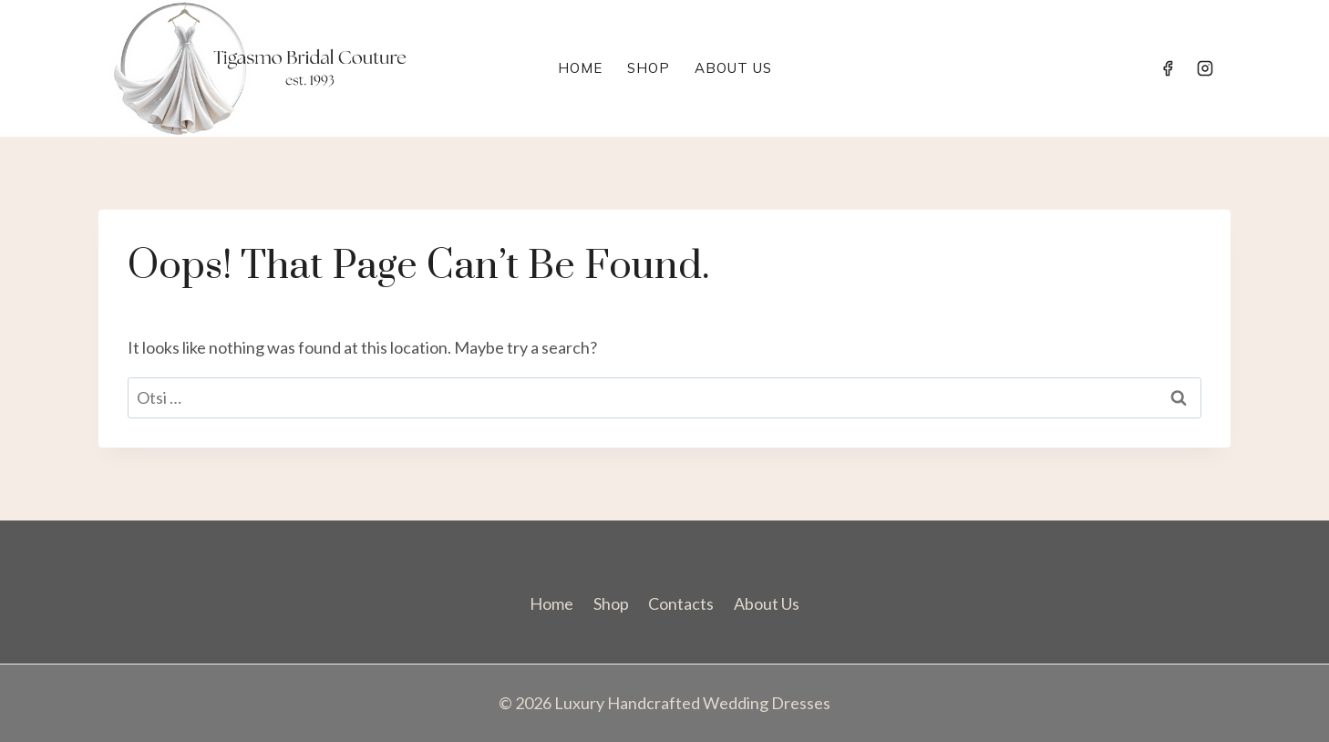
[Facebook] (1167, 68)
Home (580, 68)
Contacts (681, 603)
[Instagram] (1205, 68)
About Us (733, 68)
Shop (648, 68)
